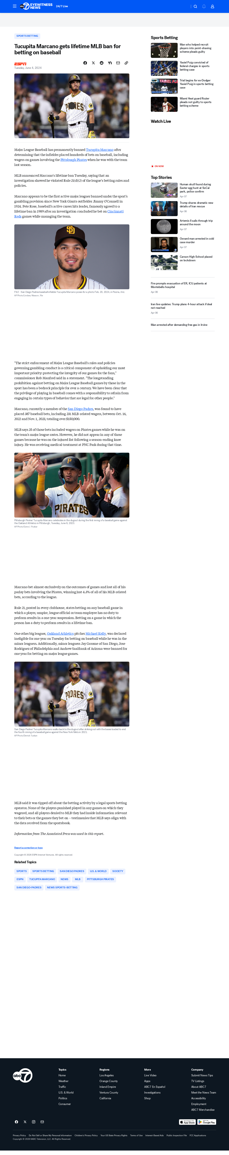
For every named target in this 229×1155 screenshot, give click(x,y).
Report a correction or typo (28, 850)
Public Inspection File (177, 1140)
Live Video (150, 1079)
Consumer (65, 1108)
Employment (198, 1108)
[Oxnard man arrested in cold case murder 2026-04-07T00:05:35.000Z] (183, 246)
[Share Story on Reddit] (102, 66)
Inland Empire (107, 1091)
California (105, 1102)
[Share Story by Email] (118, 66)
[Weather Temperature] (184, 6)
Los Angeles (106, 1079)
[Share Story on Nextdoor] (110, 66)
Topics (62, 1074)
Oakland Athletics (60, 636)
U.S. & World (66, 1097)
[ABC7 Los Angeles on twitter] (25, 1126)
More (147, 1074)
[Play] (183, 147)
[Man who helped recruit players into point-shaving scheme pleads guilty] (183, 52)
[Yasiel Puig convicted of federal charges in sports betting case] (183, 70)
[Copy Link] (126, 66)
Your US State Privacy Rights (114, 1140)
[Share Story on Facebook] (85, 66)
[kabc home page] (22, 1080)
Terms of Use (136, 1140)
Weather (64, 1085)
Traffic (62, 1091)
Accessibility (198, 1102)
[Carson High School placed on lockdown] (183, 264)
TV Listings (197, 1085)
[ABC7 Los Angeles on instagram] (33, 1126)
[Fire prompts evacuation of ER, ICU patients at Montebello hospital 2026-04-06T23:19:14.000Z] (183, 290)
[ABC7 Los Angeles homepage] (36, 6)
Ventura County (108, 1097)
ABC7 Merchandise (203, 1114)
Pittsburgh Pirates (73, 162)
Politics (63, 1102)
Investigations (152, 1097)
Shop (147, 1102)
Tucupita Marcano (99, 152)
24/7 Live (62, 6)
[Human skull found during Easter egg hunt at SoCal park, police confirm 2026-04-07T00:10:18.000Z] (183, 193)
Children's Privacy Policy (86, 1140)
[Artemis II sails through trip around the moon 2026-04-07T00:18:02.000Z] (183, 228)
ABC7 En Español (154, 1091)
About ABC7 (198, 1091)
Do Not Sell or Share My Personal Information (50, 1140)
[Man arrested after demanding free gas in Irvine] (183, 328)
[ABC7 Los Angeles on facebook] (16, 1126)
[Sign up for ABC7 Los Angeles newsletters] (42, 1126)
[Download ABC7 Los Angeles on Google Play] (206, 1126)
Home (62, 1079)
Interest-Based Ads (154, 1140)
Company (197, 1074)
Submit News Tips (202, 1079)
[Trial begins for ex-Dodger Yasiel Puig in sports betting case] (183, 88)
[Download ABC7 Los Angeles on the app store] (187, 1126)
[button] (14, 6)
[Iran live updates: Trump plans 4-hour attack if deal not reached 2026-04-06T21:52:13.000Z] (183, 312)
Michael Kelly (96, 636)
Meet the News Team (203, 1097)
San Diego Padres (80, 411)
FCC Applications (198, 1140)
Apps (147, 1085)
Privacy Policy (19, 1140)
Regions (104, 1074)
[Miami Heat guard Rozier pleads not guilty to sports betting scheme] (183, 106)
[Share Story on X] (93, 66)
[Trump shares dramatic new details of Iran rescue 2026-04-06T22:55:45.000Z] (183, 210)
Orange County (108, 1085)
